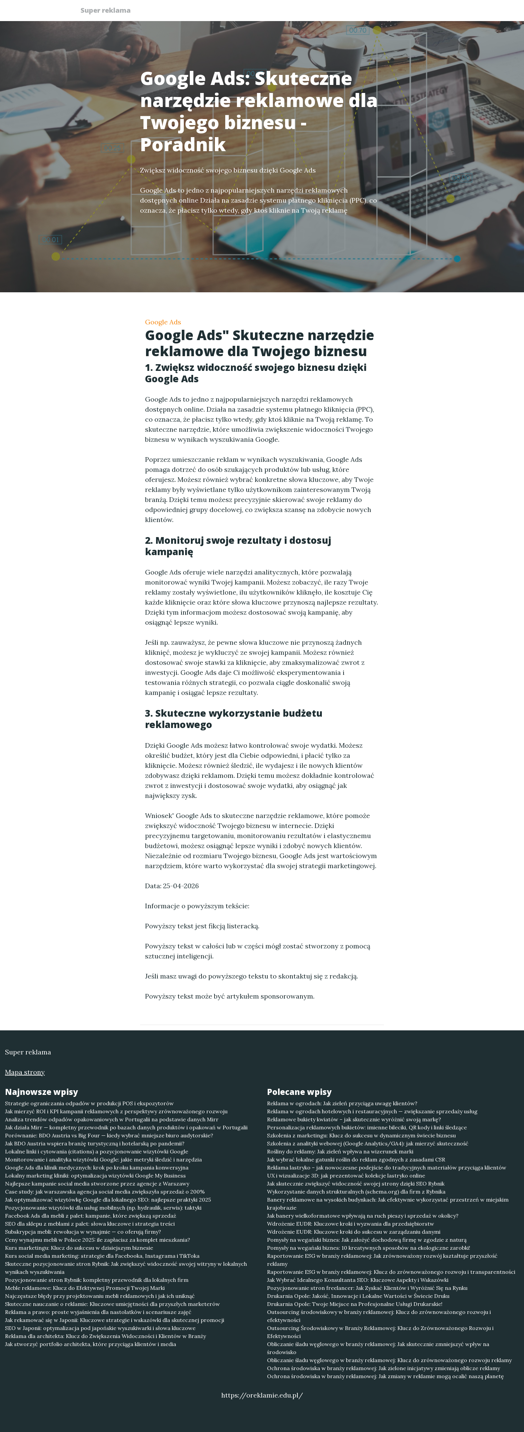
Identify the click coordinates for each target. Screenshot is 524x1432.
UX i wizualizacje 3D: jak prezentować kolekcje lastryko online (346, 1175)
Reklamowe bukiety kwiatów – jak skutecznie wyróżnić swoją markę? (354, 1119)
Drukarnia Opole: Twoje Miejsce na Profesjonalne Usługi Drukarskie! (354, 1304)
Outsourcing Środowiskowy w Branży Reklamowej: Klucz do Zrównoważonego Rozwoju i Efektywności (380, 1332)
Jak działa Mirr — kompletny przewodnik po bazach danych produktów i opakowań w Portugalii (126, 1127)
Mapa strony (25, 1072)
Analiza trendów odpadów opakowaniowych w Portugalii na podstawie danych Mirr (112, 1119)
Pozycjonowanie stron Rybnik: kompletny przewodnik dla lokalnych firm (96, 1279)
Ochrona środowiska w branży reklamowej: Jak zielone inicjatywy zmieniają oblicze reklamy (383, 1368)
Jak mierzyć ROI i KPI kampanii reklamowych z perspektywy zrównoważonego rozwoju (116, 1111)
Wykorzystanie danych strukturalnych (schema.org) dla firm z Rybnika (356, 1191)
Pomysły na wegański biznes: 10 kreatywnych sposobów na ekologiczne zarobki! (368, 1247)
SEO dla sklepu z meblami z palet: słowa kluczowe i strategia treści (90, 1223)
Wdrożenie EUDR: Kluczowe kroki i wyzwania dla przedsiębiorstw (350, 1223)
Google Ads (163, 322)
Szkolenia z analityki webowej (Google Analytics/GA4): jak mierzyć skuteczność (368, 1143)
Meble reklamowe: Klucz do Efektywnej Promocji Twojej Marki (85, 1288)
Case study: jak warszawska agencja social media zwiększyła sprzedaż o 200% (105, 1191)
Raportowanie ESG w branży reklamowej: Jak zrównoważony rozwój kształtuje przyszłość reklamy (382, 1259)
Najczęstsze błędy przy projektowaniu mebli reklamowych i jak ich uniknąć (100, 1296)
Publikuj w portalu (341, 12)
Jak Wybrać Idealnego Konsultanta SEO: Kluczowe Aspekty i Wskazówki (357, 1279)
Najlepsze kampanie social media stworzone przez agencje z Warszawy (97, 1183)
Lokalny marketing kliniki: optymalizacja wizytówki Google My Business (95, 1175)
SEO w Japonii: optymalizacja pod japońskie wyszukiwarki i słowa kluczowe (100, 1328)
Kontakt (429, 12)
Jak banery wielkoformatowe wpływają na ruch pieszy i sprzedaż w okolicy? (362, 1215)
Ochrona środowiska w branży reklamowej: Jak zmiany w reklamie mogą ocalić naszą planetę (385, 1376)
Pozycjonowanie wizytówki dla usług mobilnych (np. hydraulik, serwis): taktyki (103, 1207)
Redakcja (392, 12)
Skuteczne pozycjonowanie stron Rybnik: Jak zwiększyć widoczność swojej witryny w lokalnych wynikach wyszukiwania (126, 1267)
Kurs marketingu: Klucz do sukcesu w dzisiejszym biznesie (79, 1247)
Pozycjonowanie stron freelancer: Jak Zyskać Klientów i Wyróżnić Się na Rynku (367, 1288)
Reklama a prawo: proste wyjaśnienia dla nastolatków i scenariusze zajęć (98, 1312)
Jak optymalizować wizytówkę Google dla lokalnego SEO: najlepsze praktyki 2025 (108, 1199)
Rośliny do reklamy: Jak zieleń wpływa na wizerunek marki (340, 1151)
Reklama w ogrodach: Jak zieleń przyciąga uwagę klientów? (342, 1103)
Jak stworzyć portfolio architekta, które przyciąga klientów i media (90, 1344)
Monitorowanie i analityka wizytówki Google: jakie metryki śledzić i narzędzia (103, 1159)
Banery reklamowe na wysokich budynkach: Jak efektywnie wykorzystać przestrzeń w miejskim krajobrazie (388, 1203)
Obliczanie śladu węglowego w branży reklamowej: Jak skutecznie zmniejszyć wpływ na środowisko (378, 1348)
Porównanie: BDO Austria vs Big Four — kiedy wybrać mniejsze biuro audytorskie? (109, 1135)
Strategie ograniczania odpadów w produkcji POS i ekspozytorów (89, 1103)
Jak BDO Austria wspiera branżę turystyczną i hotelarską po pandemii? (94, 1143)
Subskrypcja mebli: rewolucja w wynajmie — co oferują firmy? (83, 1231)
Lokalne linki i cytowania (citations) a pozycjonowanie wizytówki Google (96, 1151)
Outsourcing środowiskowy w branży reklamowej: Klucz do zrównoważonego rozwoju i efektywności (379, 1316)
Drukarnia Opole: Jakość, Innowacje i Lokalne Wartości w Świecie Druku (358, 1296)
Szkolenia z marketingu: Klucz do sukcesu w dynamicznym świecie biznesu (361, 1135)
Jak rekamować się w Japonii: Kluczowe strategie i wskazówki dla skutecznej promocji (114, 1320)
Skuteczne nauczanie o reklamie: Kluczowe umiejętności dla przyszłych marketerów (112, 1304)
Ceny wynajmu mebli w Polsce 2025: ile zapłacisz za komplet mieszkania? (97, 1239)
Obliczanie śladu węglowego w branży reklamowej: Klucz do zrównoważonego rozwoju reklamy (389, 1360)
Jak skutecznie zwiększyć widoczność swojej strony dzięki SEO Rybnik (355, 1183)
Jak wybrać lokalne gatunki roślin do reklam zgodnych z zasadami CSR (356, 1159)
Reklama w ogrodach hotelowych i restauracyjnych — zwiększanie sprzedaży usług (372, 1111)
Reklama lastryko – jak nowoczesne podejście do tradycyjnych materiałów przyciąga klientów (386, 1167)
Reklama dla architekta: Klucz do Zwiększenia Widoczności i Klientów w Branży (105, 1336)
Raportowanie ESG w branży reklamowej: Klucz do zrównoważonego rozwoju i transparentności (391, 1271)
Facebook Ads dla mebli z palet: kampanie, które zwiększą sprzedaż (90, 1215)
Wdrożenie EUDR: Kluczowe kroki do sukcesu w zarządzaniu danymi (353, 1231)
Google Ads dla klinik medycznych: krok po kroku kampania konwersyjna (96, 1167)
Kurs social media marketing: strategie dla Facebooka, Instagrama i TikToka (102, 1255)
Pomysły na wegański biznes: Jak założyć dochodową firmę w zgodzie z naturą (367, 1239)
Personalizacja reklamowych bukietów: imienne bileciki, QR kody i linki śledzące (367, 1127)
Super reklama (108, 10)
